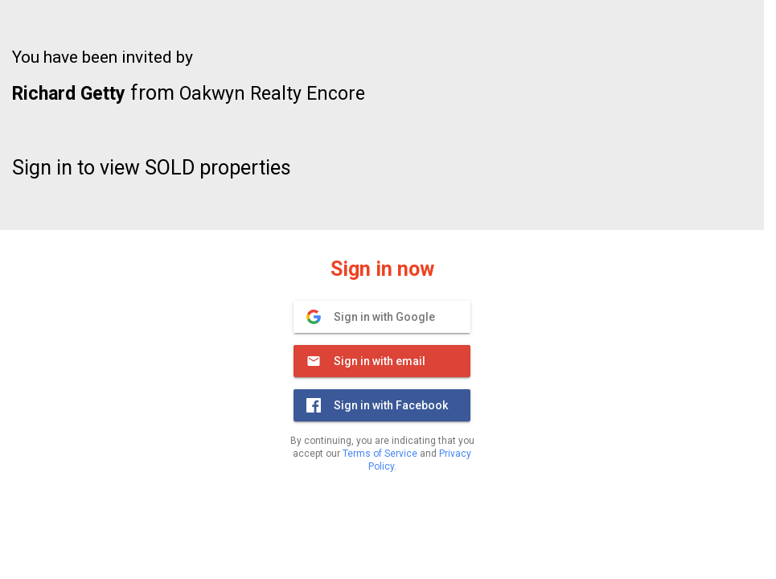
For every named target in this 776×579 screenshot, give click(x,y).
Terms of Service (380, 453)
